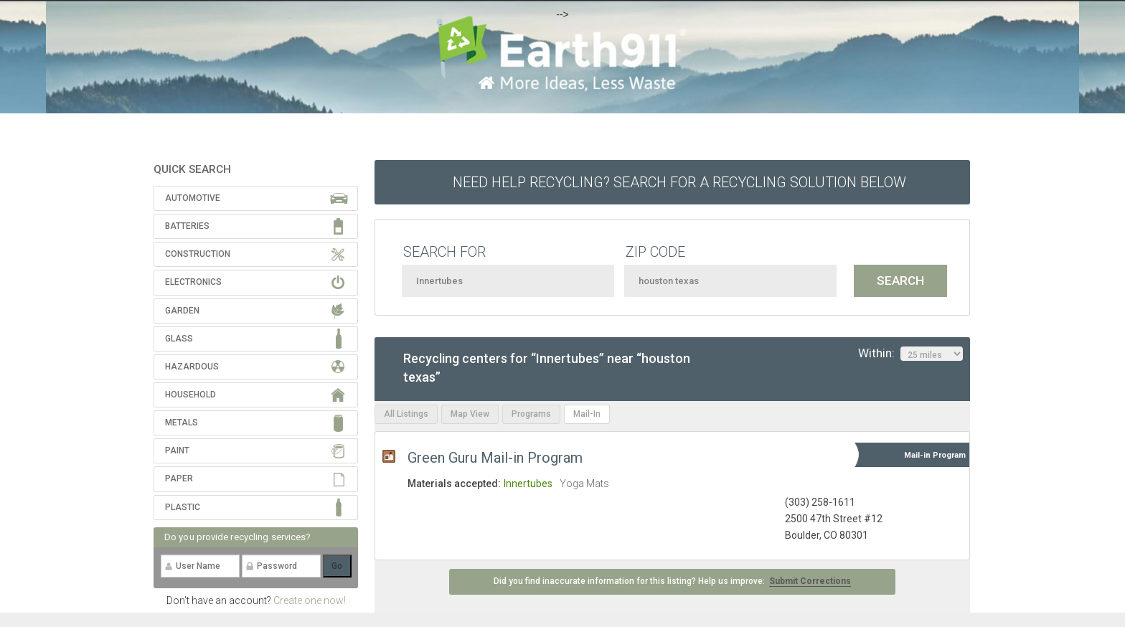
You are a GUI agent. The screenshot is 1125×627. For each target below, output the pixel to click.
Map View (470, 414)
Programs (531, 414)
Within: (910, 354)
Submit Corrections (810, 581)
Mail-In (587, 414)
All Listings (406, 414)
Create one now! (309, 600)
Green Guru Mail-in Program (495, 457)
